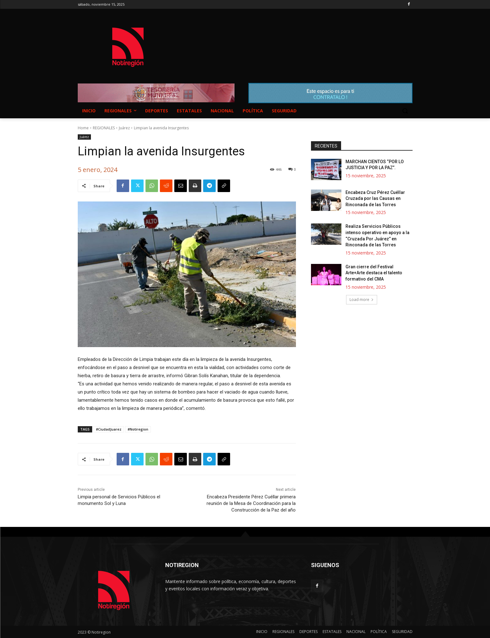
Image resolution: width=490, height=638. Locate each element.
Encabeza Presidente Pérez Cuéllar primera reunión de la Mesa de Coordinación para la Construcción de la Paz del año (251, 503)
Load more (362, 299)
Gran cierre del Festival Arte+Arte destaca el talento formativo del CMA (373, 272)
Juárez (124, 128)
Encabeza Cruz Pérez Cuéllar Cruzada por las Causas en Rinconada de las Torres (375, 198)
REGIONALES (104, 128)
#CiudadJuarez (108, 429)
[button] (405, 110)
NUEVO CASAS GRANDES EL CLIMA (295, 41)
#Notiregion (138, 429)
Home (83, 128)
